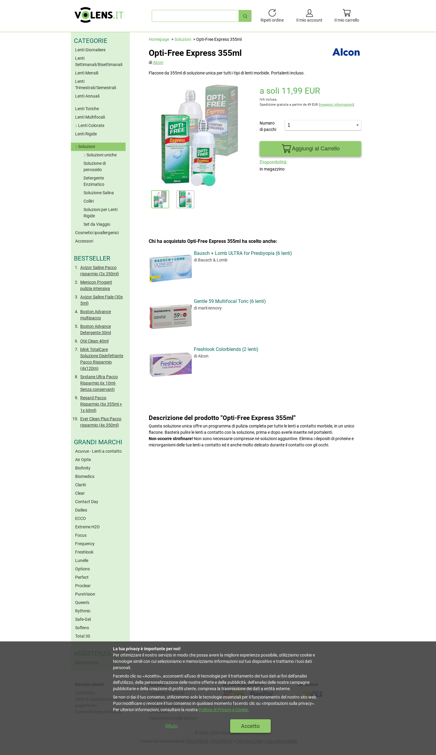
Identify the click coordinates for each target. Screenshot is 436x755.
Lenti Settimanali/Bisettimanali (98, 61)
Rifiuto (171, 725)
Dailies (81, 510)
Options (82, 568)
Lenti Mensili (86, 73)
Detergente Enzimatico (94, 181)
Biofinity (82, 468)
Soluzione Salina (99, 192)
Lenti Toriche (87, 108)
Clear (80, 493)
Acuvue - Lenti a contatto (98, 451)
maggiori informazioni (336, 105)
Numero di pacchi (268, 126)
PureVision (85, 594)
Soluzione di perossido (95, 166)
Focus (81, 535)
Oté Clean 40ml (94, 341)
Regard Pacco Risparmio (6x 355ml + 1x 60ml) (101, 404)
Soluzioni (84, 146)
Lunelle (81, 560)
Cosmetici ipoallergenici (97, 232)
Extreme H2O (87, 526)
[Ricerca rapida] (245, 16)
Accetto (250, 726)
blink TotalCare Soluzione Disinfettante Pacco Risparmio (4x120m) (101, 359)
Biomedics (84, 476)
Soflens (82, 627)
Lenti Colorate (89, 125)
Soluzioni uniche (99, 155)
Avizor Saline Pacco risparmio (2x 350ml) (99, 270)
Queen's (82, 602)
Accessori (84, 241)
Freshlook (84, 552)
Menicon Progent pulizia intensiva (96, 285)
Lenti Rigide (86, 133)
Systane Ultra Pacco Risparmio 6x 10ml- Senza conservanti (99, 383)
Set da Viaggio (97, 224)
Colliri (89, 201)
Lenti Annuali (87, 96)
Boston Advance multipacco (95, 314)
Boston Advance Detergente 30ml (95, 329)
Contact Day (86, 501)
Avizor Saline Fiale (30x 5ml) (101, 300)
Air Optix (83, 459)
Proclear (83, 585)
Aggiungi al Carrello (310, 149)
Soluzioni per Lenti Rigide (100, 212)
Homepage (159, 39)
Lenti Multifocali (90, 117)
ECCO (80, 518)
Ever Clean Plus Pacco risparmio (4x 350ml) (100, 421)
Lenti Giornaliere (90, 49)
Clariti (80, 484)
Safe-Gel (83, 619)
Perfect (82, 577)
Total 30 (82, 636)
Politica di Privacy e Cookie (223, 709)
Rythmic (82, 611)
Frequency (85, 543)
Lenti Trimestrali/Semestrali (95, 84)
